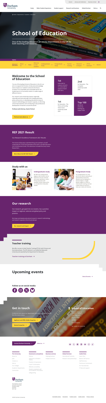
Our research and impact (22, 226)
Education (32, 14)
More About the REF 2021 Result (24, 154)
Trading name (73, 396)
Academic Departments (18, 368)
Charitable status (56, 396)
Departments (20, 14)
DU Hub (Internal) (83, 365)
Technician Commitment (85, 363)
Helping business (50, 356)
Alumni (70, 2)
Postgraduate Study (58, 64)
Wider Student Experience (44, 8)
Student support (58, 8)
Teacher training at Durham (23, 256)
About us (40, 343)
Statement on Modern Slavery (34, 359)
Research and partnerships (69, 358)
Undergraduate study (42, 171)
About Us (21, 64)
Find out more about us (22, 117)
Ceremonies (15, 370)
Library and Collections (80, 2)
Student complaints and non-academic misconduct (36, 369)
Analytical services (50, 358)
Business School (92, 2)
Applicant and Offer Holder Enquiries (26, 320)
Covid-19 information (34, 364)
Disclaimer (65, 396)
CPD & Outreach (89, 64)
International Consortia (68, 356)
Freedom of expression (35, 362)
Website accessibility (34, 366)
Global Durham (86, 8)
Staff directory (83, 361)
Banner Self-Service (84, 358)
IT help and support (84, 368)
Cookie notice (81, 396)
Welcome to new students (36, 64)
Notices (31, 356)
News (29, 64)
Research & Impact (79, 64)
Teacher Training (69, 64)
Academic (27, 14)
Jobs (13, 358)
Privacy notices (90, 396)
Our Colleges (15, 365)
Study (32, 8)
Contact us (15, 361)
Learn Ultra (82, 356)
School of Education (15, 64)
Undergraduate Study (45, 64)
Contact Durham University (23, 343)
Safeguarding (32, 372)
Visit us (95, 8)
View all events (87, 276)
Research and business (72, 8)
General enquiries (20, 325)
